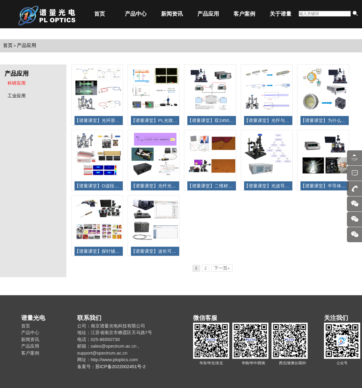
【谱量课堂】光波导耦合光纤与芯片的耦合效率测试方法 (268, 185)
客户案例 (244, 14)
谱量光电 (33, 317)
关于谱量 (280, 14)
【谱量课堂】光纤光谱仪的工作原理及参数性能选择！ (155, 185)
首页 (99, 14)
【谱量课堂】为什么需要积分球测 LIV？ (324, 120)
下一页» (222, 268)
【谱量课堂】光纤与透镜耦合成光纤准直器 (268, 120)
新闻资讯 (172, 14)
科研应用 (17, 83)
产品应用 (208, 14)
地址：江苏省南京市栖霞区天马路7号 (114, 332)
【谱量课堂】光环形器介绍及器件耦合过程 (99, 120)
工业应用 (17, 95)
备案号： (86, 366)
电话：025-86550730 (98, 339)
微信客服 (205, 317)
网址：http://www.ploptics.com (107, 359)
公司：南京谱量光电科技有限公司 (111, 325)
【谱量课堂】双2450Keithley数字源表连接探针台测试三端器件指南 (211, 120)
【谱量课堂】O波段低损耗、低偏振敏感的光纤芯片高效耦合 (99, 185)
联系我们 (89, 317)
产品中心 (136, 14)
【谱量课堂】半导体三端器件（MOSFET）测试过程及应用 (324, 185)
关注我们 (336, 317)
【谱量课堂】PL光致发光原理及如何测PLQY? (155, 120)
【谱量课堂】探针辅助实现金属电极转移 (99, 251)
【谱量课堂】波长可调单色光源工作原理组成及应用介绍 (155, 251)
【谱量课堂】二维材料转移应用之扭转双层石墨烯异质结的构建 (211, 185)
